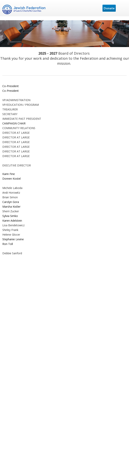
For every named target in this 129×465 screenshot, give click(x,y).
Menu (122, 8)
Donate (109, 8)
